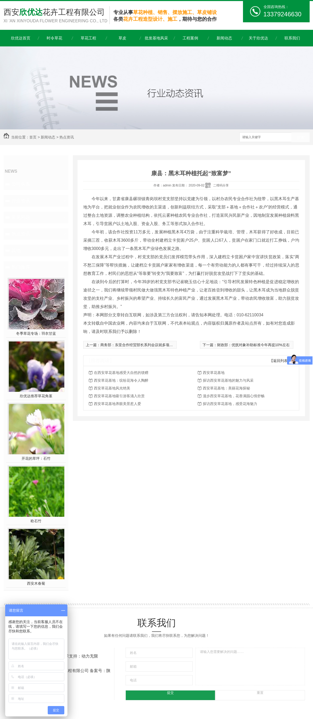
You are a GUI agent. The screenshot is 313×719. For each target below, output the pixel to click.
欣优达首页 (20, 38)
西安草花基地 (214, 373)
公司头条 (20, 184)
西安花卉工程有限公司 (56, 16)
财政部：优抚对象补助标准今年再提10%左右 (253, 345)
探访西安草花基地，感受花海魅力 (230, 404)
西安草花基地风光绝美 (112, 388)
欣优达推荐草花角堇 (36, 396)
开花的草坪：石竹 (36, 458)
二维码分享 (221, 185)
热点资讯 (66, 137)
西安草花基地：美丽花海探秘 (226, 388)
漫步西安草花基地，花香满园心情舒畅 (234, 396)
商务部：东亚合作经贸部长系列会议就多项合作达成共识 (145, 345)
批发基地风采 (156, 38)
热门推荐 (20, 267)
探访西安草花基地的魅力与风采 (228, 380)
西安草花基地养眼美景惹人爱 (117, 404)
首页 (33, 137)
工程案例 (190, 38)
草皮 (122, 38)
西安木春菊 (36, 583)
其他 (16, 250)
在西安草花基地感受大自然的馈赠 (121, 373)
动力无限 (89, 656)
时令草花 (54, 38)
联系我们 (292, 38)
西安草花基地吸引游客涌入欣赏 (119, 396)
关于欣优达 (258, 38)
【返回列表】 (280, 361)
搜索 (300, 137)
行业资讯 (20, 200)
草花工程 (88, 38)
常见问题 (20, 217)
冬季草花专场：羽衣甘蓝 (36, 333)
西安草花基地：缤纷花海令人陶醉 (121, 380)
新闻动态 (224, 38)
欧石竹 (36, 521)
